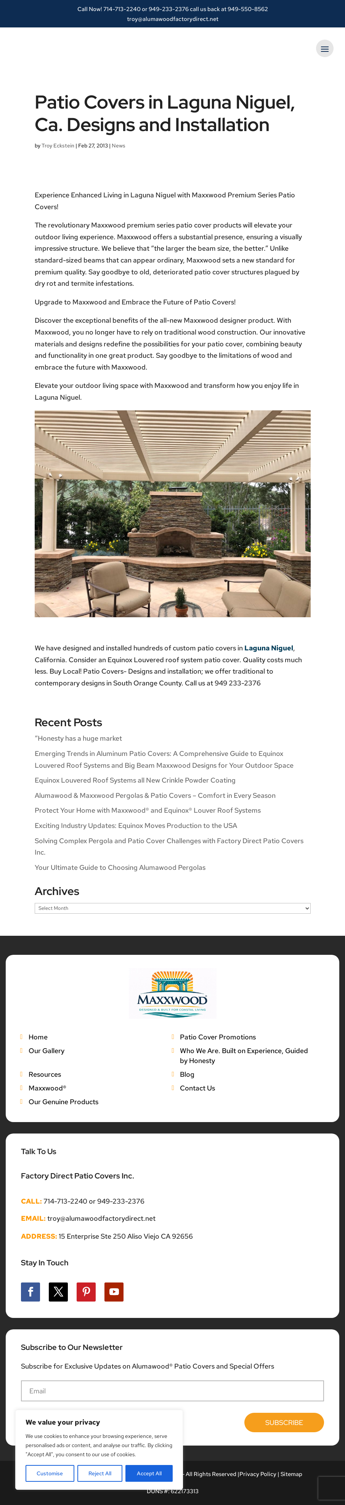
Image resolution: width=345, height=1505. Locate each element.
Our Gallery (46, 1050)
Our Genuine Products (63, 1101)
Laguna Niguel (268, 648)
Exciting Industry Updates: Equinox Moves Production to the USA (136, 825)
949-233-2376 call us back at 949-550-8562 (208, 9)
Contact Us (197, 1088)
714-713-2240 (122, 9)
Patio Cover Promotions (218, 1037)
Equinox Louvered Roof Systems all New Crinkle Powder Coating (135, 780)
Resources (45, 1074)
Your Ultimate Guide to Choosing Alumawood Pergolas (120, 867)
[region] (99, 1450)
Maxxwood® (47, 1088)
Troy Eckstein (58, 145)
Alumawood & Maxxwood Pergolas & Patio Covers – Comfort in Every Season (155, 795)
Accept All (149, 1473)
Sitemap (291, 1474)
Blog (187, 1074)
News (118, 145)
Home (38, 1037)
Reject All (99, 1473)
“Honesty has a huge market (78, 738)
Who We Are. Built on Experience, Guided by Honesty (244, 1055)
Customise (50, 1473)
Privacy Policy (257, 1474)
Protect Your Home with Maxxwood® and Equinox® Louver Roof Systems (148, 810)
